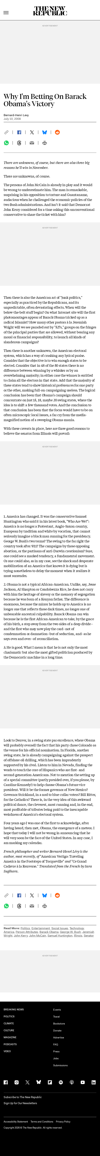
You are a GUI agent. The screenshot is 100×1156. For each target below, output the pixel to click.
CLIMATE (9, 1023)
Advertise (58, 1037)
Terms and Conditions (42, 1121)
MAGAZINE (10, 1037)
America (9, 932)
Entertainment (41, 928)
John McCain (37, 935)
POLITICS (9, 1016)
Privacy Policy (63, 1121)
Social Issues (59, 928)
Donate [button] (57, 1030)
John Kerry (21, 935)
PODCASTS (10, 1044)
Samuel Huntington (60, 935)
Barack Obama (49, 932)
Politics (25, 928)
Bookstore (59, 1023)
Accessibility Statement (16, 1121)
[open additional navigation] (6, 8)
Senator (89, 935)
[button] (8, 132)
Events (57, 1009)
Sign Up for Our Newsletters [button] (20, 1103)
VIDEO (7, 1051)
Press (56, 1051)
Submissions (60, 1065)
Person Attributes (27, 932)
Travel (56, 1016)
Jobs (56, 1058)
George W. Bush (70, 932)
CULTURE (9, 1030)
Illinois (78, 935)
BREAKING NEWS (14, 1009)
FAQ (55, 1044)
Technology (77, 928)
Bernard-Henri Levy (16, 115)
